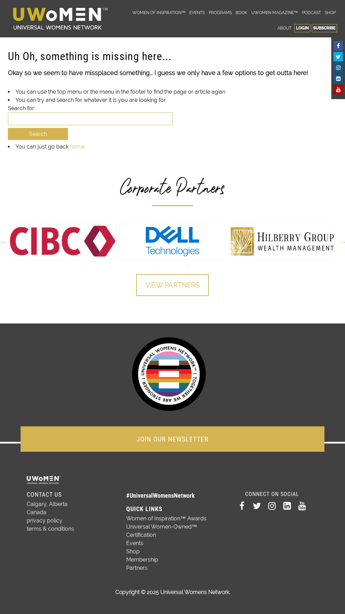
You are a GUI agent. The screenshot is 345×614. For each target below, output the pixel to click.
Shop (330, 12)
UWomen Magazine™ (274, 12)
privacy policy (44, 520)
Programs (220, 12)
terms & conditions (50, 529)
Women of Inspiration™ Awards (166, 518)
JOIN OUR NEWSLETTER (172, 439)
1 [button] (157, 265)
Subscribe (324, 28)
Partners (136, 568)
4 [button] (188, 265)
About (284, 28)
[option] (63, 241)
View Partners (172, 285)
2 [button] (167, 265)
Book (241, 12)
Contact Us (44, 494)
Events (197, 12)
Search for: (21, 108)
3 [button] (177, 265)
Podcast (311, 12)
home (77, 146)
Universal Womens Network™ (60, 18)
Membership (142, 559)
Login (302, 28)
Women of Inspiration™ (159, 12)
